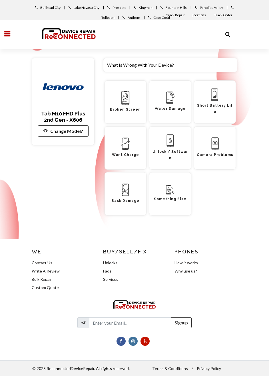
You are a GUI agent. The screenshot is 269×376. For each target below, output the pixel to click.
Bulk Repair (42, 279)
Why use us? (185, 271)
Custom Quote (45, 287)
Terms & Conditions (170, 368)
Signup (181, 322)
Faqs (107, 271)
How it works (186, 262)
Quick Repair (175, 15)
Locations (199, 15)
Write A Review (46, 271)
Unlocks (110, 262)
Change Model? (63, 130)
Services (110, 279)
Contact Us (42, 262)
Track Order (223, 15)
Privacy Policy (209, 368)
